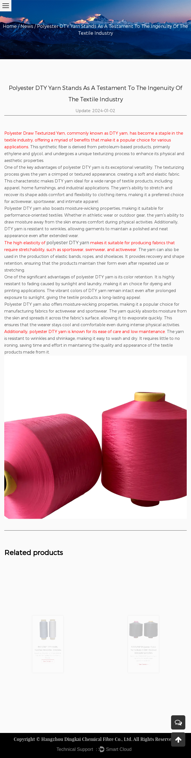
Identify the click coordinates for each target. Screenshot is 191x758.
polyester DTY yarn (67, 242)
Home (10, 26)
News (26, 26)
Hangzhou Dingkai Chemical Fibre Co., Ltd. (86, 739)
